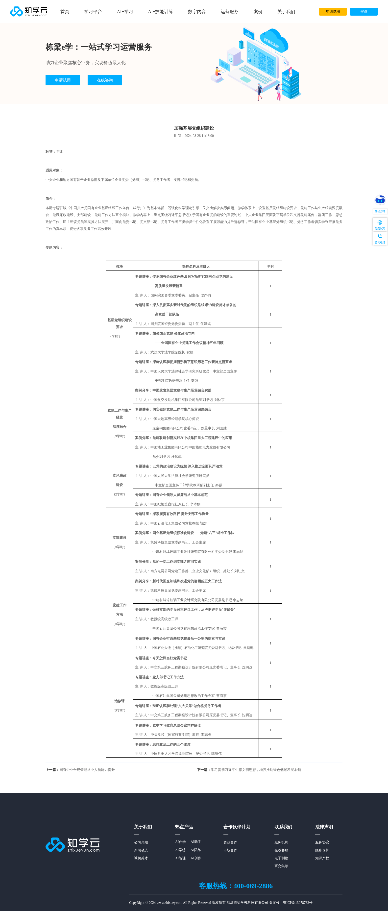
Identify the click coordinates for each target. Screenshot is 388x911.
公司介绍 (141, 842)
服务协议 (322, 842)
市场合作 (230, 850)
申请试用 (333, 11)
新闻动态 (141, 850)
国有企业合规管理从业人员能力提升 (80, 770)
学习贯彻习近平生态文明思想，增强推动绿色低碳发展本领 (249, 770)
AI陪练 (196, 850)
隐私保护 (322, 850)
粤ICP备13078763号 (298, 903)
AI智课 (180, 858)
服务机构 (281, 842)
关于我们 (143, 826)
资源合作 (230, 842)
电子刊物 (281, 858)
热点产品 (184, 826)
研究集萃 (281, 866)
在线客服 (281, 850)
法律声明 (324, 826)
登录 (364, 11)
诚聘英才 (141, 858)
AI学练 (180, 850)
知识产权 (322, 858)
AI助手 (196, 842)
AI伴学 (180, 842)
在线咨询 (105, 80)
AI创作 (196, 858)
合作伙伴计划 (236, 826)
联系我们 (283, 826)
